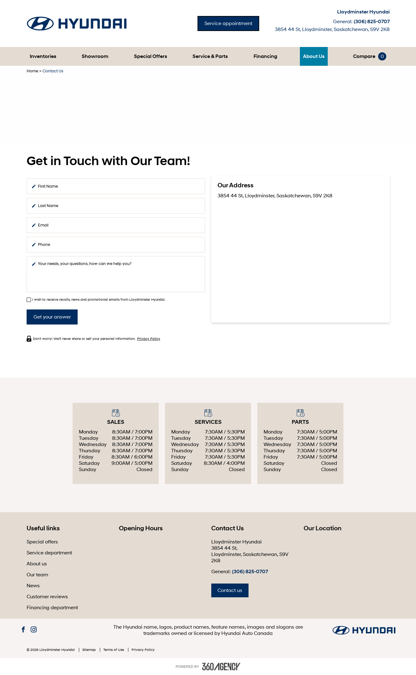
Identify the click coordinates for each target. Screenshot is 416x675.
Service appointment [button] (228, 23)
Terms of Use (114, 650)
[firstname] (116, 186)
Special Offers (150, 56)
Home (32, 71)
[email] (116, 225)
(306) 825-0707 (372, 21)
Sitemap (89, 650)
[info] (116, 274)
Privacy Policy (148, 339)
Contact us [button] (230, 590)
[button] (43, 56)
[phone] (116, 244)
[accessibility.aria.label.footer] (221, 666)
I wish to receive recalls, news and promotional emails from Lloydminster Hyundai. (99, 300)
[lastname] (116, 206)
